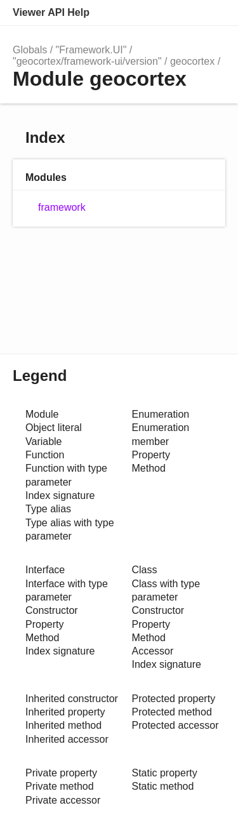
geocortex (192, 61)
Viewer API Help (51, 12)
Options (184, 12)
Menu (212, 12)
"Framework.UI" (91, 49)
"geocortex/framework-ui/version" (87, 61)
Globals (30, 49)
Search (159, 12)
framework (62, 207)
